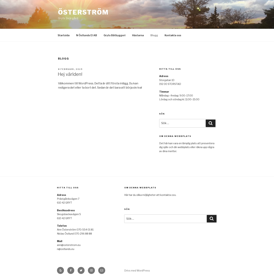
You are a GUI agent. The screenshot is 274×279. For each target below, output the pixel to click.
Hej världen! (70, 74)
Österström (83, 12)
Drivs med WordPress (137, 270)
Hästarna (138, 35)
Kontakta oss (173, 35)
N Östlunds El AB (86, 35)
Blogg (154, 35)
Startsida (64, 35)
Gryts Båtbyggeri (114, 35)
